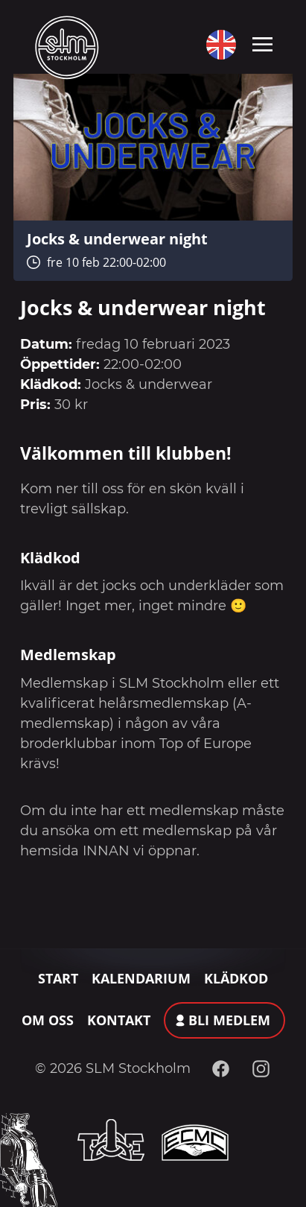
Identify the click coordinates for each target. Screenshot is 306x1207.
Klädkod (236, 978)
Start (58, 978)
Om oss (48, 1020)
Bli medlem (229, 1020)
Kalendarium (141, 978)
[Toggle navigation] (262, 43)
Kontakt (118, 1020)
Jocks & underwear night (117, 238)
